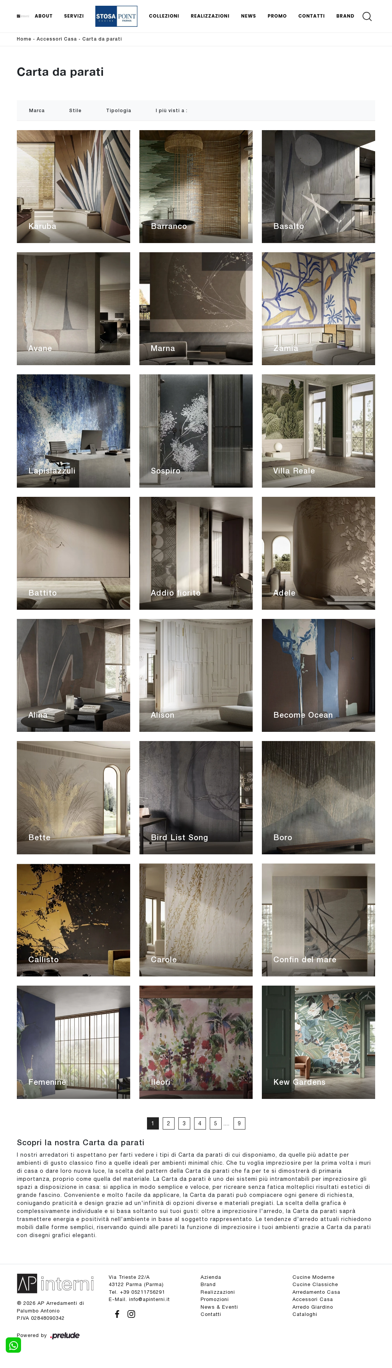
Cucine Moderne (313, 1277)
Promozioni (215, 1299)
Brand (345, 16)
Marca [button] (37, 111)
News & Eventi (219, 1307)
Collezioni (164, 16)
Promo (277, 16)
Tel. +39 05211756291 (137, 1292)
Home (24, 39)
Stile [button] (75, 111)
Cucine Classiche (315, 1284)
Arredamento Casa (316, 1292)
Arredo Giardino (312, 1307)
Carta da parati (102, 39)
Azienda (211, 1277)
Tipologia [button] (118, 111)
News (248, 16)
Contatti (311, 16)
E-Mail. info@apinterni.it (139, 1299)
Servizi (74, 16)
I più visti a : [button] (172, 111)
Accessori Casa (57, 39)
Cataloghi (304, 1314)
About (44, 16)
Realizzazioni (210, 16)
